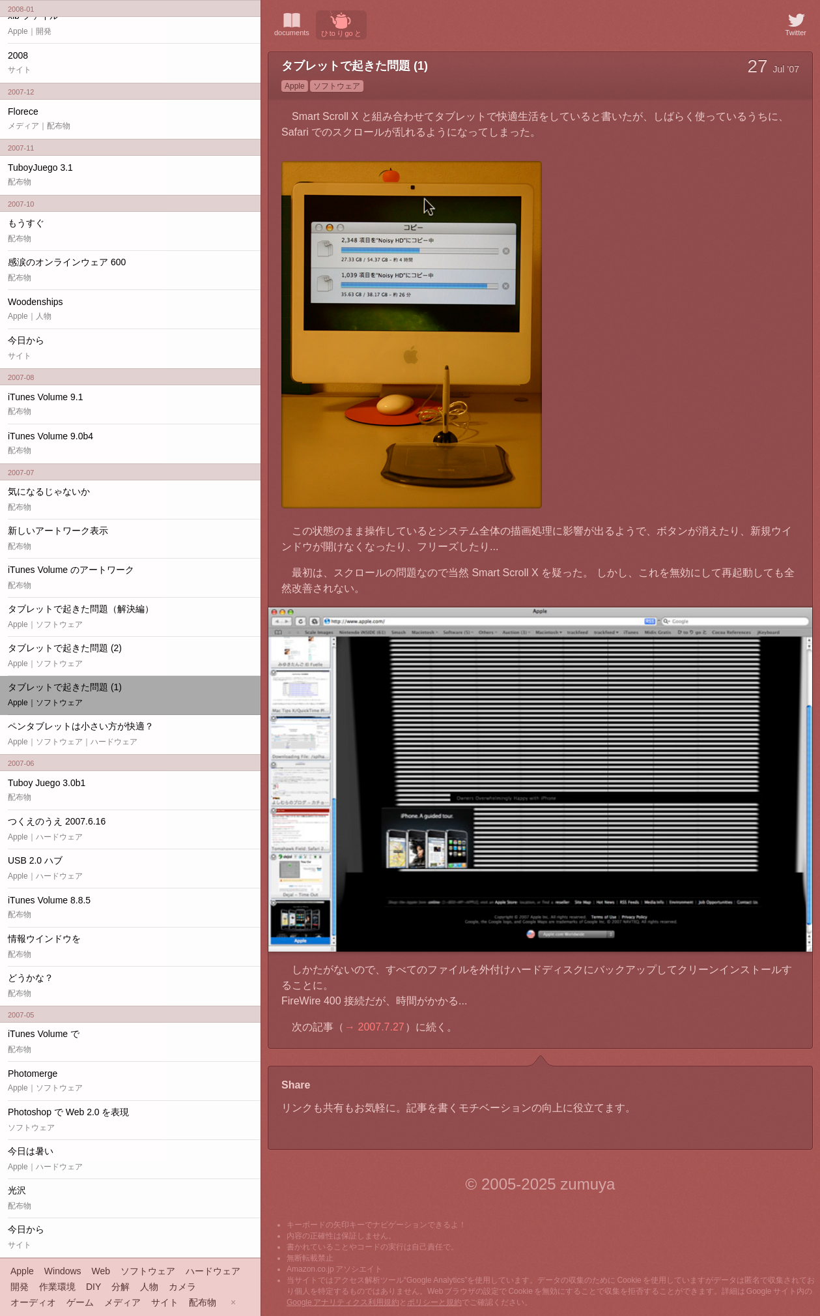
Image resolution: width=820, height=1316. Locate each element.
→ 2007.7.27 (374, 1026)
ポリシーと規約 (434, 1302)
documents (291, 23)
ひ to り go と (341, 23)
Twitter (796, 23)
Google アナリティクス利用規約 (343, 1302)
